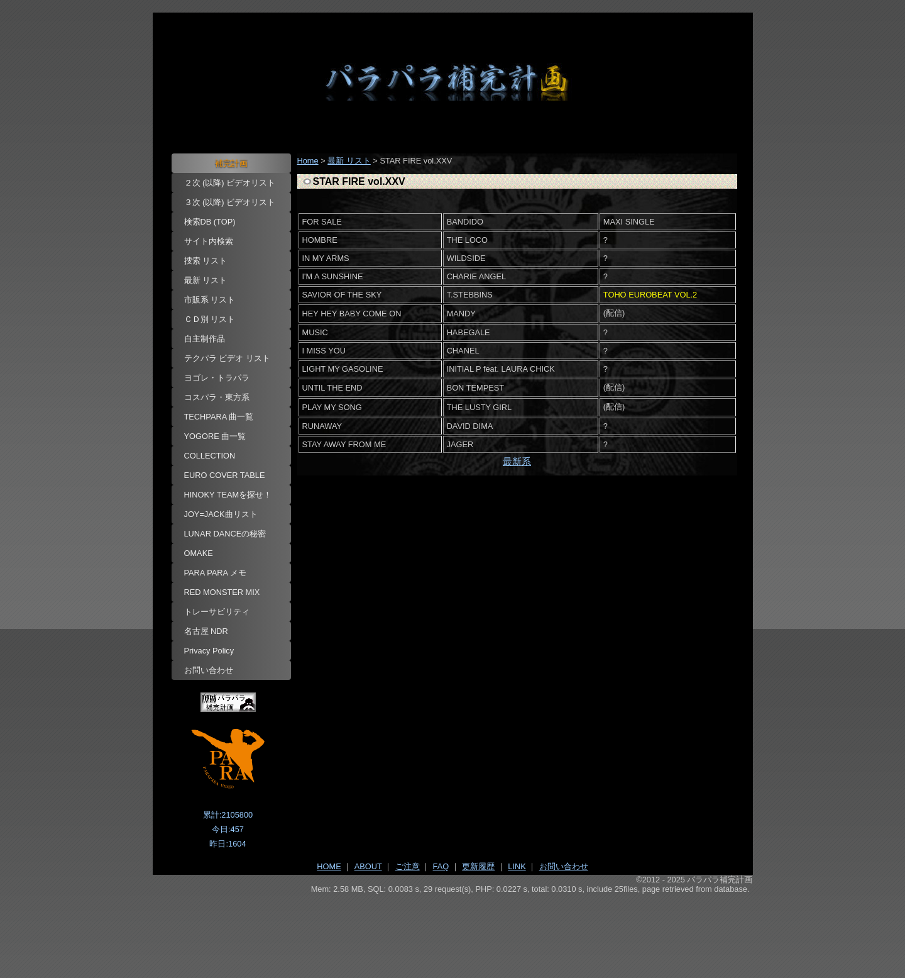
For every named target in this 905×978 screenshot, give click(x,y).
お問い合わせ (208, 670)
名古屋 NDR (206, 631)
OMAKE (198, 553)
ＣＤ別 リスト (210, 319)
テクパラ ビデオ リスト (227, 358)
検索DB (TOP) (210, 221)
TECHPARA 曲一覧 (219, 416)
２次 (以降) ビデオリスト (230, 182)
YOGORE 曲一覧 (215, 436)
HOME (329, 866)
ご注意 (407, 866)
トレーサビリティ (217, 611)
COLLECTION (210, 455)
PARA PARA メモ (215, 572)
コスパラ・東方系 (217, 397)
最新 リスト (206, 280)
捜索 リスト (206, 260)
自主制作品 (204, 338)
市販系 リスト (210, 299)
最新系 (517, 461)
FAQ (441, 866)
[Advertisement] (453, 928)
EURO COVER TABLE (224, 475)
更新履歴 (478, 866)
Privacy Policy (209, 650)
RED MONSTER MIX (222, 592)
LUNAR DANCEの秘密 (225, 533)
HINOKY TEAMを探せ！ (228, 494)
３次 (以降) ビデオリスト (230, 202)
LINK (516, 866)
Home (308, 160)
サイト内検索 (208, 241)
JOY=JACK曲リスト (221, 514)
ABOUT (368, 866)
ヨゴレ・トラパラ (217, 377)
